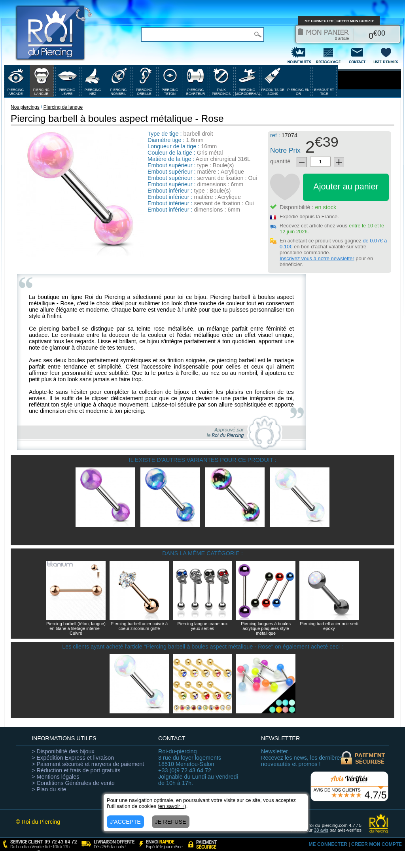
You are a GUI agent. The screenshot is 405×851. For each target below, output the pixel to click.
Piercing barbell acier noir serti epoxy (329, 626)
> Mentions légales (55, 776)
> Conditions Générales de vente (73, 783)
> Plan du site (49, 789)
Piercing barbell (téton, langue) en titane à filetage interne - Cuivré (76, 628)
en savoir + (172, 806)
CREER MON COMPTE (356, 21)
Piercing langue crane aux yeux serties (202, 626)
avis (321, 830)
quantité (280, 161)
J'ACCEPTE (125, 822)
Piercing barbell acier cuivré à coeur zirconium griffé (139, 626)
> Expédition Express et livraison (73, 758)
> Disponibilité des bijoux (63, 751)
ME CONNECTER (319, 21)
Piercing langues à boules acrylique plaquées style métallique (266, 628)
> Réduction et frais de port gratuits (76, 770)
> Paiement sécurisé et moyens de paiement (88, 764)
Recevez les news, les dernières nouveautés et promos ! (302, 757)
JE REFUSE (170, 822)
